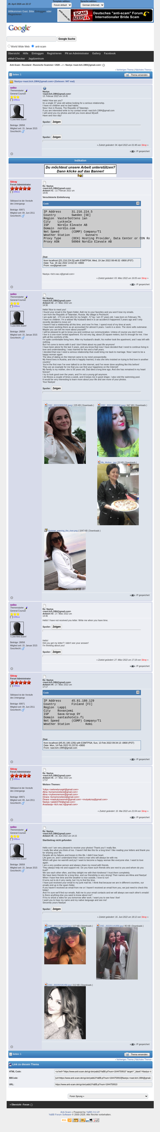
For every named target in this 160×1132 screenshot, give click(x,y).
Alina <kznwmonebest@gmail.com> (60, 792)
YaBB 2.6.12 (92, 1112)
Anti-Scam (15, 65)
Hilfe (25, 53)
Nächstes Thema (143, 70)
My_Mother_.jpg (106, 462)
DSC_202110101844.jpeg (111, 405)
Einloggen (40, 11)
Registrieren (15, 14)
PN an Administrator (77, 53)
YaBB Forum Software (60, 1114)
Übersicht (14, 53)
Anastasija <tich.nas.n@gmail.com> (60, 804)
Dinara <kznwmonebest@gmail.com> (61, 797)
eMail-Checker (16, 58)
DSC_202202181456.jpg (57, 985)
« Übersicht (15, 1105)
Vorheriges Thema (125, 70)
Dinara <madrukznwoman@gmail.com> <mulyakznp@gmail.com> (75, 799)
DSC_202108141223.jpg (57, 926)
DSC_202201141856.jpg (109, 926)
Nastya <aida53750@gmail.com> (59, 802)
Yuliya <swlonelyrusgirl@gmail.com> (61, 789)
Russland (26, 65)
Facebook (110, 53)
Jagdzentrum (36, 58)
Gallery (96, 53)
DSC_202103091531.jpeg (58, 405)
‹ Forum (25, 1105)
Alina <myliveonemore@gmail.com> (60, 794)
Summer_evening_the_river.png (61, 531)
